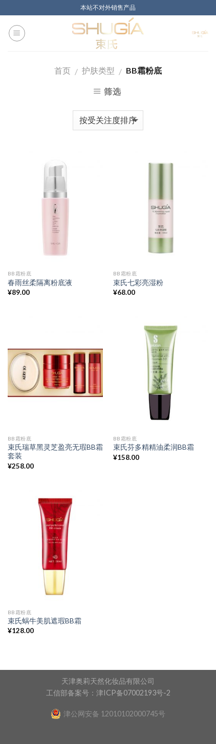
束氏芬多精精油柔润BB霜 (153, 447)
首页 (62, 70)
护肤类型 (98, 70)
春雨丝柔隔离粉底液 (40, 282)
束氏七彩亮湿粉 (138, 282)
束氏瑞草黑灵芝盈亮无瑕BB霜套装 (55, 451)
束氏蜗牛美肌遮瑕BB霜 (44, 621)
